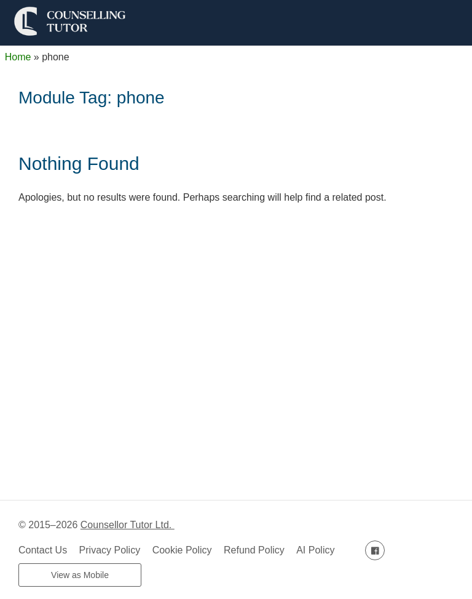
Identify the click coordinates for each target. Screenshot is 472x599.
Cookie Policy (182, 550)
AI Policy (315, 550)
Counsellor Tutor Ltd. (128, 525)
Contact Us (42, 550)
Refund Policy (254, 550)
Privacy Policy (110, 550)
